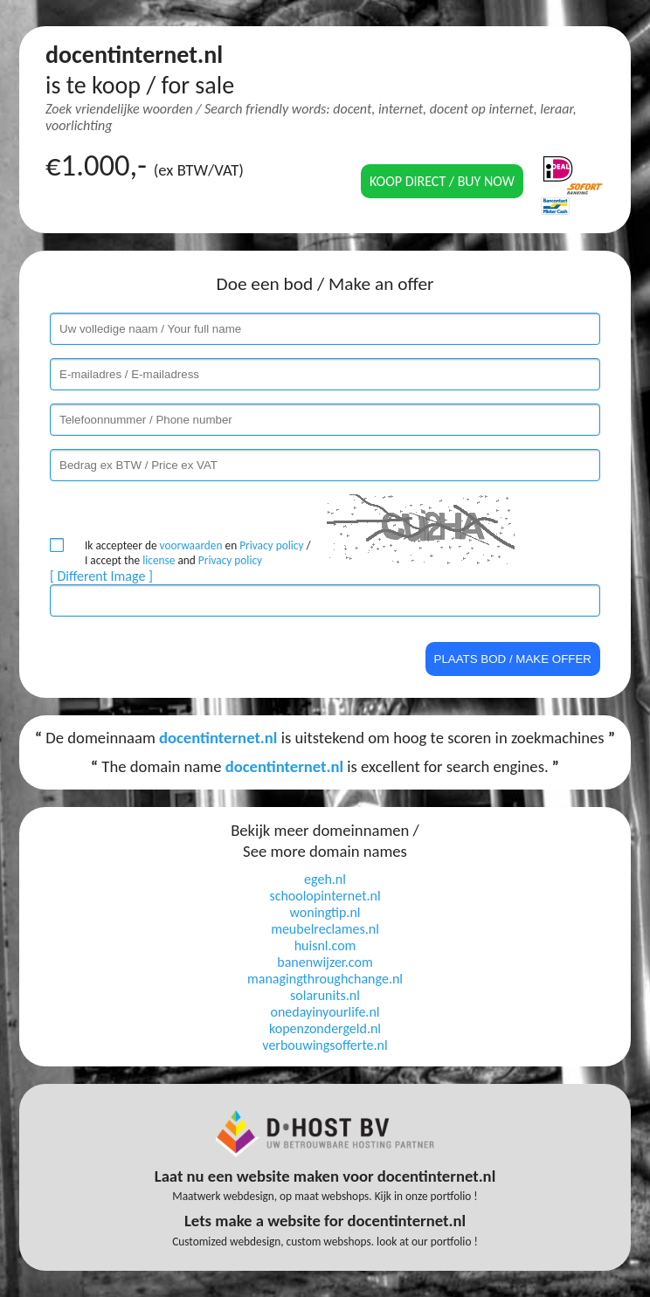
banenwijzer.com (324, 962)
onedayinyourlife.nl (325, 1012)
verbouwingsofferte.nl (324, 1045)
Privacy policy (271, 545)
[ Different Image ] (101, 576)
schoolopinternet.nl (324, 895)
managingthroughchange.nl (325, 978)
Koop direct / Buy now (442, 181)
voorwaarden (191, 545)
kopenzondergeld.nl (325, 1028)
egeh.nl (325, 879)
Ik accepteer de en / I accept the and (198, 553)
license (158, 560)
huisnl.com (325, 945)
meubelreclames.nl (325, 929)
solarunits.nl (325, 995)
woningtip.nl (325, 912)
